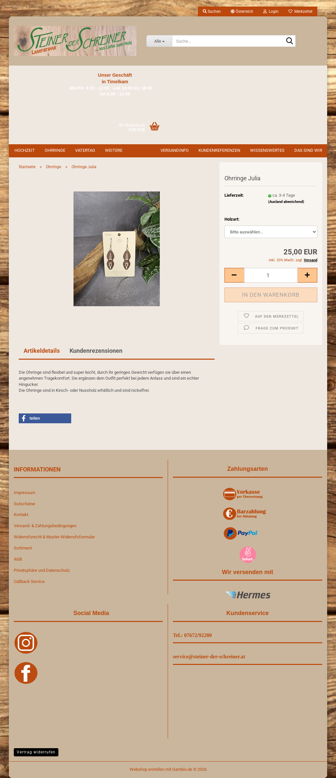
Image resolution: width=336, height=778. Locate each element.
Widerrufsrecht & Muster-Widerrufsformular (54, 536)
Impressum (24, 492)
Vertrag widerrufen (36, 752)
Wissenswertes (267, 150)
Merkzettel (300, 11)
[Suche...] (159, 41)
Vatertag (85, 150)
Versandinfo (174, 150)
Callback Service (29, 581)
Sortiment (23, 548)
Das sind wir (308, 150)
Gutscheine (24, 503)
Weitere (113, 150)
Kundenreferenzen (219, 150)
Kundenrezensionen (96, 350)
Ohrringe (55, 150)
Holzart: (232, 219)
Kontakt (21, 514)
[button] (242, 11)
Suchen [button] (212, 11)
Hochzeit (24, 150)
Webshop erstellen (147, 769)
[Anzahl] (271, 275)
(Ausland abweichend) (286, 202)
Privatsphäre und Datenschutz (42, 570)
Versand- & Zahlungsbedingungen (45, 525)
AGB (18, 559)
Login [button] (271, 11)
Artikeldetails (42, 350)
